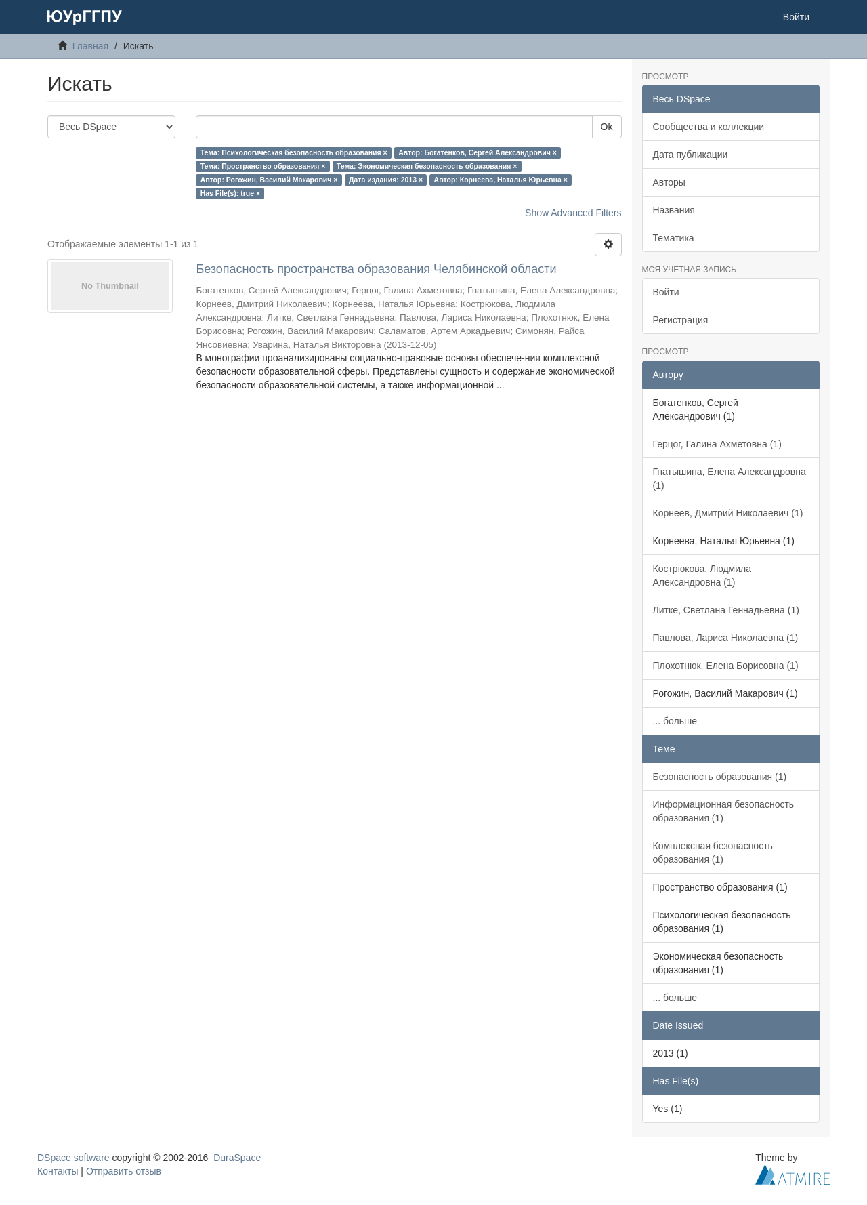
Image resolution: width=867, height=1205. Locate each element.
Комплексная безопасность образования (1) (713, 852)
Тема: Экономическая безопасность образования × (427, 166)
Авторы (669, 182)
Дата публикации (690, 154)
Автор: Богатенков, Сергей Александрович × (477, 152)
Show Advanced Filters (573, 212)
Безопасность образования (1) (720, 776)
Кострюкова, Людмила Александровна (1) (702, 575)
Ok (607, 126)
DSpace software (73, 1157)
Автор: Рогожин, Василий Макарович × (269, 180)
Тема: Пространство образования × (263, 166)
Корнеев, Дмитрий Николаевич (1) (728, 513)
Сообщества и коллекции (709, 126)
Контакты (57, 1171)
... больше (675, 721)
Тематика (673, 237)
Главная (90, 46)
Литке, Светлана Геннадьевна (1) (726, 610)
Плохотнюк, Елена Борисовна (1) (726, 665)
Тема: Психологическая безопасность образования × (293, 152)
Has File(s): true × (230, 193)
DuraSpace (237, 1157)
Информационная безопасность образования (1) (724, 811)
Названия (674, 210)
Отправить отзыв (123, 1171)
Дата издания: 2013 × (386, 180)
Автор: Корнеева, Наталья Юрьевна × (501, 180)
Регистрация (681, 319)
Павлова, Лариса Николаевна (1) (726, 637)
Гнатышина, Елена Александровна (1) (729, 478)
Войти (666, 292)
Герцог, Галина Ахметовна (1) (717, 443)
